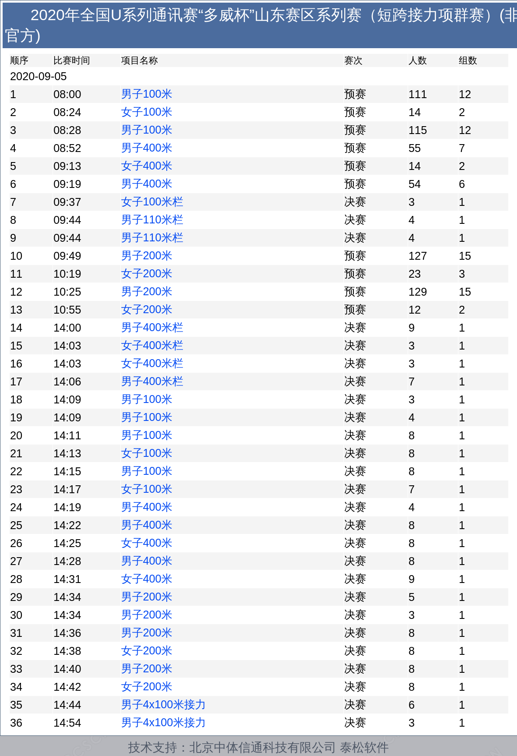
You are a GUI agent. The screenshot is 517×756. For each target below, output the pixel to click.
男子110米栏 (152, 219)
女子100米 (146, 112)
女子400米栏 (152, 345)
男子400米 (146, 147)
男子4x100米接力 (163, 704)
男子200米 (146, 255)
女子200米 (146, 273)
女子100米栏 (152, 201)
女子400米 (146, 165)
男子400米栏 (152, 327)
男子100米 (146, 94)
